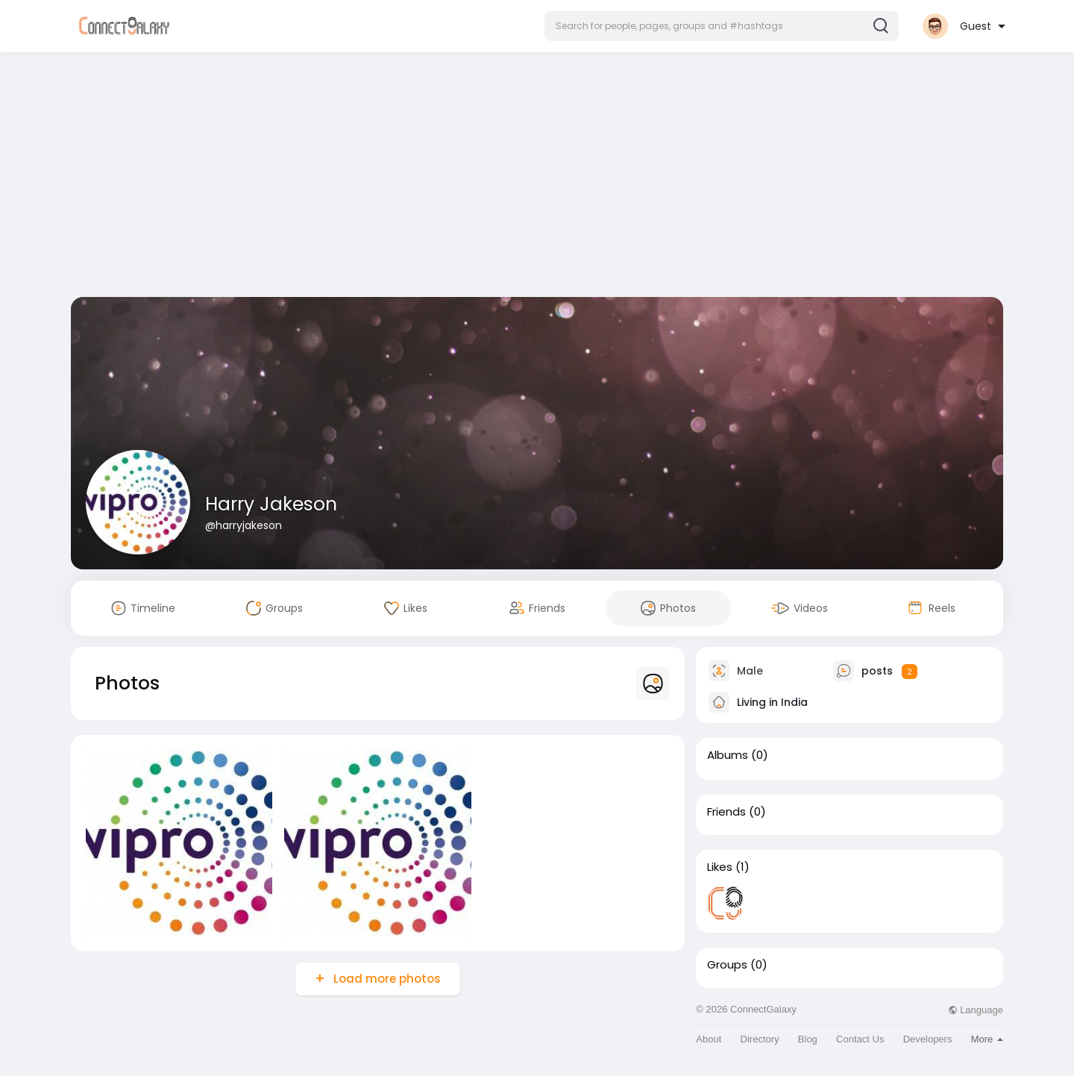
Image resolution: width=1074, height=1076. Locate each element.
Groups (727, 965)
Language (975, 1010)
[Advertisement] (537, 177)
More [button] (987, 1039)
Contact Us (860, 1039)
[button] (721, 26)
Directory (760, 1039)
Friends (726, 812)
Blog (807, 1039)
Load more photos (385, 978)
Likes (719, 867)
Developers (927, 1039)
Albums (727, 755)
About (708, 1039)
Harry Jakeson (271, 504)
